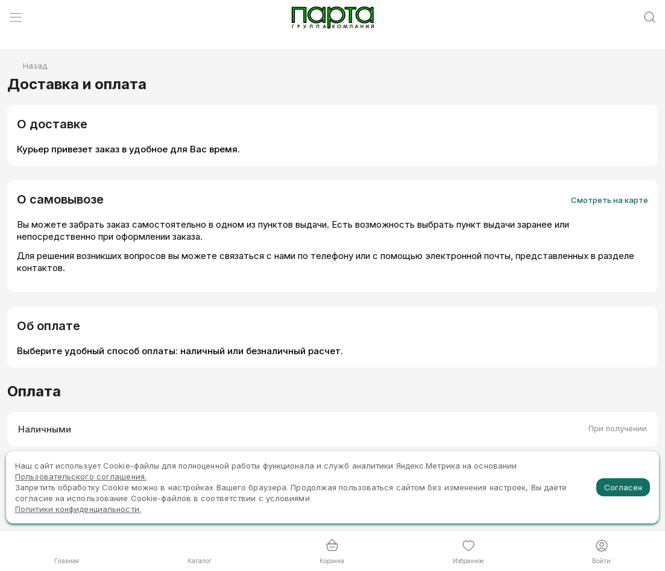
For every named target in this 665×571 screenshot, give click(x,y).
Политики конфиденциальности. (78, 509)
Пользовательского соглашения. (81, 476)
